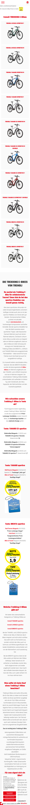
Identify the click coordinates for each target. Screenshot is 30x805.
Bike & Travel (9, 475)
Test (5, 428)
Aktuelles (24, 803)
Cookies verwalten (9, 796)
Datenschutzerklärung (9, 787)
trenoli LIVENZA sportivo (15, 625)
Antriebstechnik (16, 322)
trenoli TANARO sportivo (15, 621)
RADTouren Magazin (11, 470)
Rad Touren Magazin (11, 528)
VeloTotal (12, 533)
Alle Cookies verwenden (9, 793)
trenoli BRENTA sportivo (15, 628)
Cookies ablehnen (9, 800)
